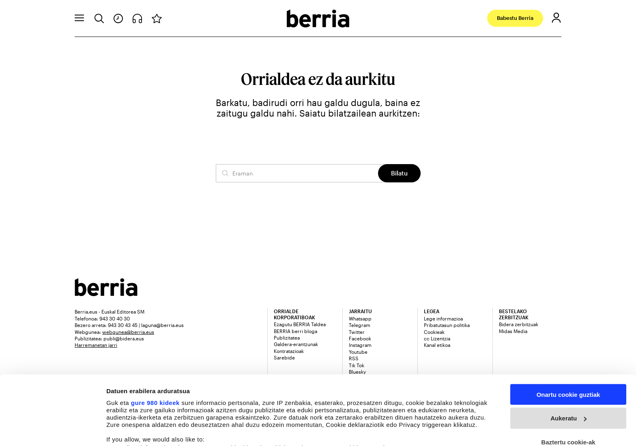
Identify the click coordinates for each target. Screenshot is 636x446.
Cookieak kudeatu (132, 430)
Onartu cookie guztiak (568, 330)
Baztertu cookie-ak (568, 378)
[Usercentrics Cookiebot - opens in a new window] (52, 430)
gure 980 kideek (155, 339)
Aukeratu (568, 354)
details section (389, 400)
